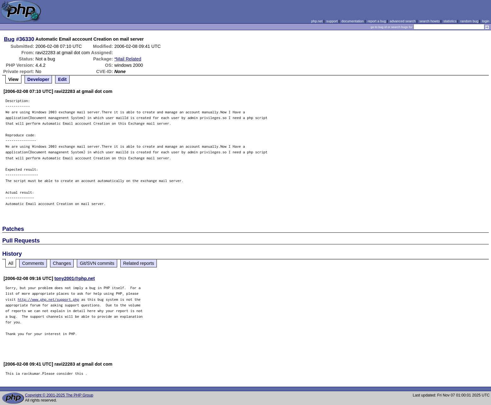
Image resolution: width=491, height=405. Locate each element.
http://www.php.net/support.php (48, 299)
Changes (62, 263)
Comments (33, 263)
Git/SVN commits (97, 263)
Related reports (138, 263)
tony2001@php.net (74, 278)
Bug (9, 39)
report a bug (377, 21)
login (485, 21)
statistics (449, 21)
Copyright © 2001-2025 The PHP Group (59, 395)
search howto (429, 21)
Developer (38, 79)
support (332, 21)
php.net (317, 21)
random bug (469, 21)
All (10, 263)
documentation (352, 21)
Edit (62, 79)
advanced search (402, 21)
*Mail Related (127, 58)
